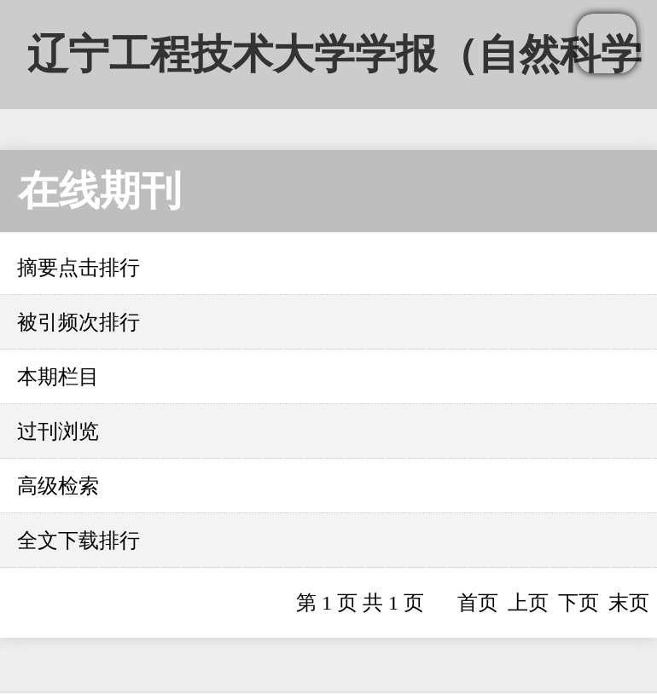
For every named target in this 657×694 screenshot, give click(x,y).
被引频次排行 (78, 322)
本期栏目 (58, 377)
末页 (628, 603)
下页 (578, 603)
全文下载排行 (78, 540)
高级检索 (58, 486)
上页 (528, 603)
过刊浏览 (58, 431)
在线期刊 (100, 190)
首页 (477, 603)
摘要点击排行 (78, 268)
